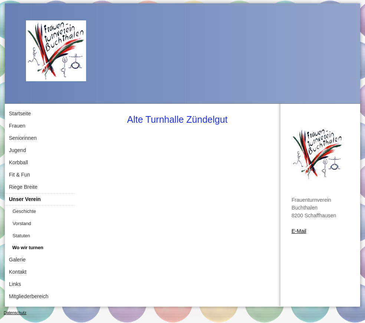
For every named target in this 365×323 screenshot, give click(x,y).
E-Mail (299, 231)
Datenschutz (15, 312)
